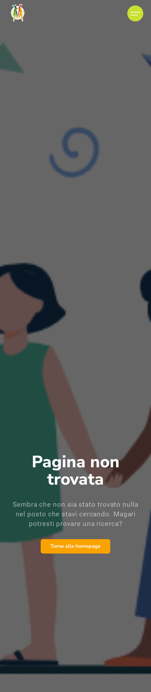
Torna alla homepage (75, 546)
